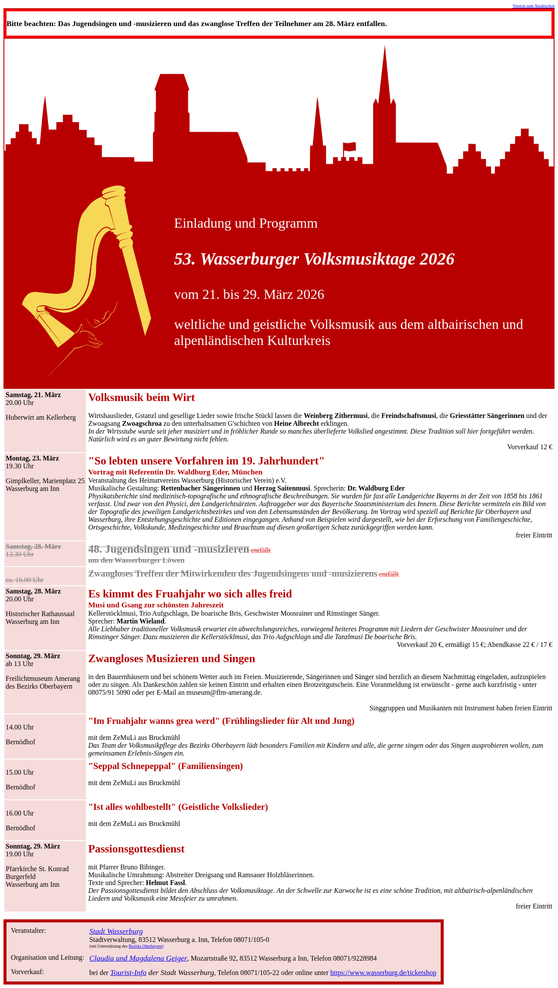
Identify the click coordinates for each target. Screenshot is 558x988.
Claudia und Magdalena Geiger (138, 958)
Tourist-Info (128, 972)
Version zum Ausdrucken (534, 5)
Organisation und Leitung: (47, 957)
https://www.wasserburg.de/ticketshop (383, 972)
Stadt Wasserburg (116, 931)
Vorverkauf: (27, 971)
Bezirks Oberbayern (145, 946)
